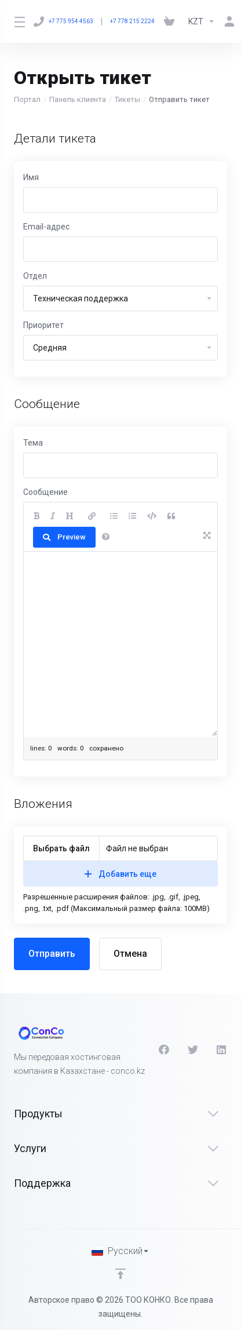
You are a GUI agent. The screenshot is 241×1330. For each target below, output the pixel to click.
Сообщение (45, 492)
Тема (33, 442)
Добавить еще (120, 874)
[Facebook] (163, 1049)
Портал (27, 99)
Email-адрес (46, 226)
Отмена (130, 953)
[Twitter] (192, 1049)
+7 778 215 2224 (132, 21)
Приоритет (43, 325)
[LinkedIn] (221, 1049)
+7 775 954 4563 (63, 21)
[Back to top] (120, 1274)
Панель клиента (77, 99)
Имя (31, 177)
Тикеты (127, 99)
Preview (64, 537)
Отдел (35, 275)
